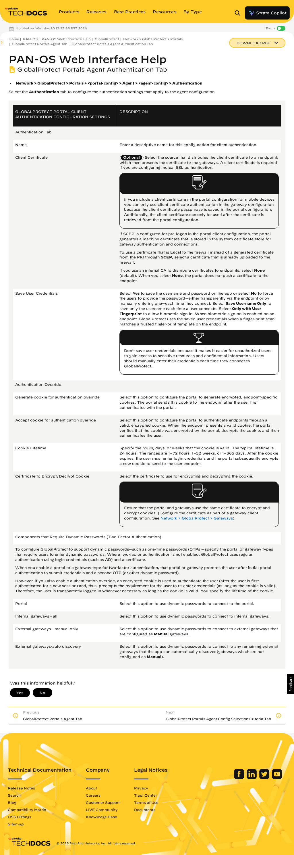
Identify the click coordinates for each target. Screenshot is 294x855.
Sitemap (16, 824)
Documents (144, 810)
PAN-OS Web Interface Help (66, 39)
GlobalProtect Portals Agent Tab (39, 44)
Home (14, 39)
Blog (12, 802)
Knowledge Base (101, 817)
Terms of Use (146, 802)
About (91, 788)
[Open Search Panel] (239, 13)
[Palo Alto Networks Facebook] (239, 777)
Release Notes (21, 788)
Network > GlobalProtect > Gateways (196, 518)
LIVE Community (102, 810)
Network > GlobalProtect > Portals (153, 39)
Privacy (141, 788)
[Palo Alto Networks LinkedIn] (252, 777)
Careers (93, 795)
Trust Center (145, 795)
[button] (290, 684)
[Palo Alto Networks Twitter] (264, 777)
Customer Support (103, 802)
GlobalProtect (107, 39)
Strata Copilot (267, 12)
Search (14, 795)
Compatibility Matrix (27, 810)
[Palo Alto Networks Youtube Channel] (277, 777)
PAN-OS (30, 39)
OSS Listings (19, 817)
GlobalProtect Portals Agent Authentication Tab (112, 44)
